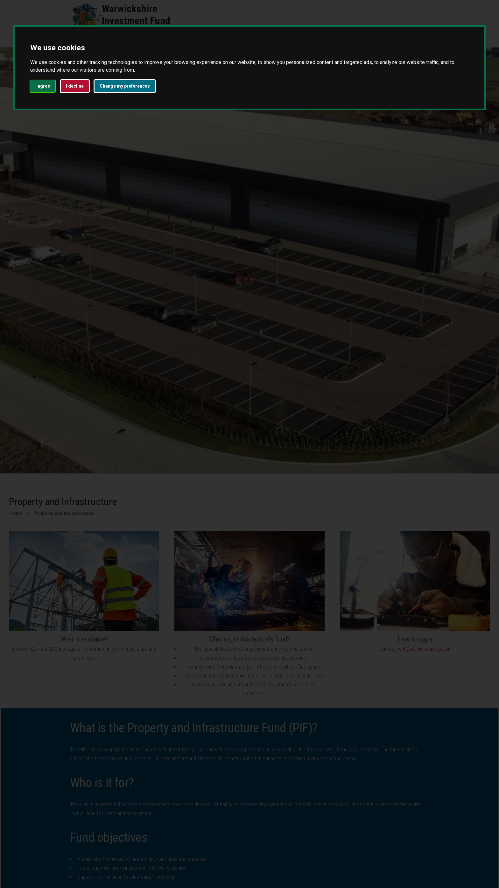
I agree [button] (42, 86)
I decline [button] (75, 86)
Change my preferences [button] (125, 86)
